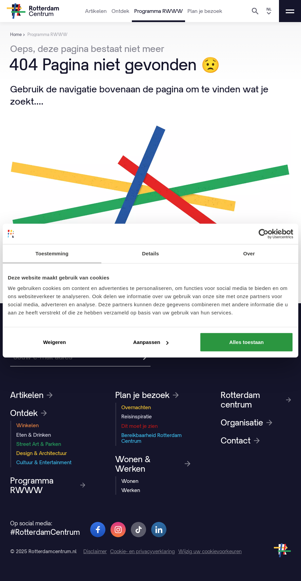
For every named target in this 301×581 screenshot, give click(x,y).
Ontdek (120, 11)
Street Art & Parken (38, 444)
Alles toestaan (246, 342)
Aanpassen (150, 342)
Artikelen (96, 11)
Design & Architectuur (41, 453)
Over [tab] (249, 253)
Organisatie (246, 422)
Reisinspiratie (136, 416)
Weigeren (54, 342)
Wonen (129, 481)
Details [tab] (150, 253)
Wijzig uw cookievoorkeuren (210, 551)
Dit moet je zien (139, 426)
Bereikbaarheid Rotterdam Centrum (151, 438)
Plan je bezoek (204, 11)
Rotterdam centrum (256, 399)
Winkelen (27, 425)
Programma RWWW (158, 11)
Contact (240, 440)
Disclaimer (95, 551)
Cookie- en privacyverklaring (142, 551)
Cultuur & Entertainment (44, 462)
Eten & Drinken (33, 435)
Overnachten (136, 407)
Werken (130, 490)
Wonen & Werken (152, 463)
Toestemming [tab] (52, 253)
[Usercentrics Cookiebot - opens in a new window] (263, 234)
